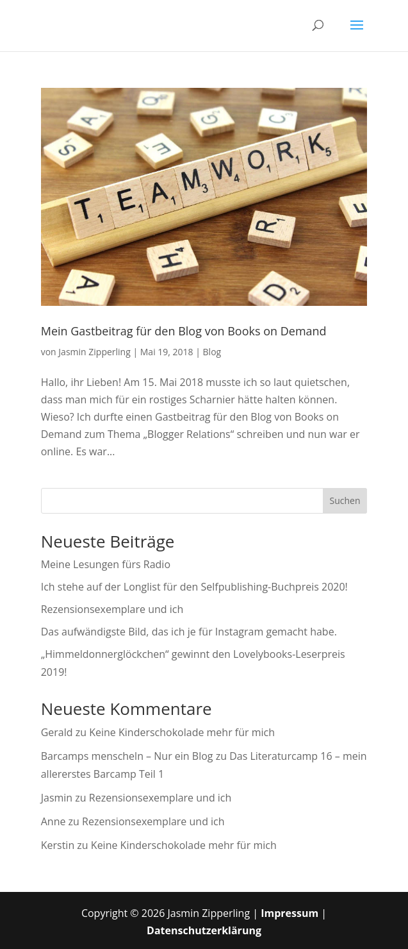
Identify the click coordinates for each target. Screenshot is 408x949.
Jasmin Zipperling (94, 352)
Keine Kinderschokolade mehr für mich (182, 732)
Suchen (344, 500)
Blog (212, 352)
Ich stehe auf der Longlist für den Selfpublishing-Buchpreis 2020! (194, 587)
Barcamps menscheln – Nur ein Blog (127, 756)
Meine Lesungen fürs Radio (105, 564)
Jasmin (56, 798)
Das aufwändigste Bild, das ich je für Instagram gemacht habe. (189, 632)
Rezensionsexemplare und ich (112, 609)
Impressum (289, 913)
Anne (53, 821)
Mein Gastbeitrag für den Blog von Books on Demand (184, 331)
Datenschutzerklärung (204, 930)
